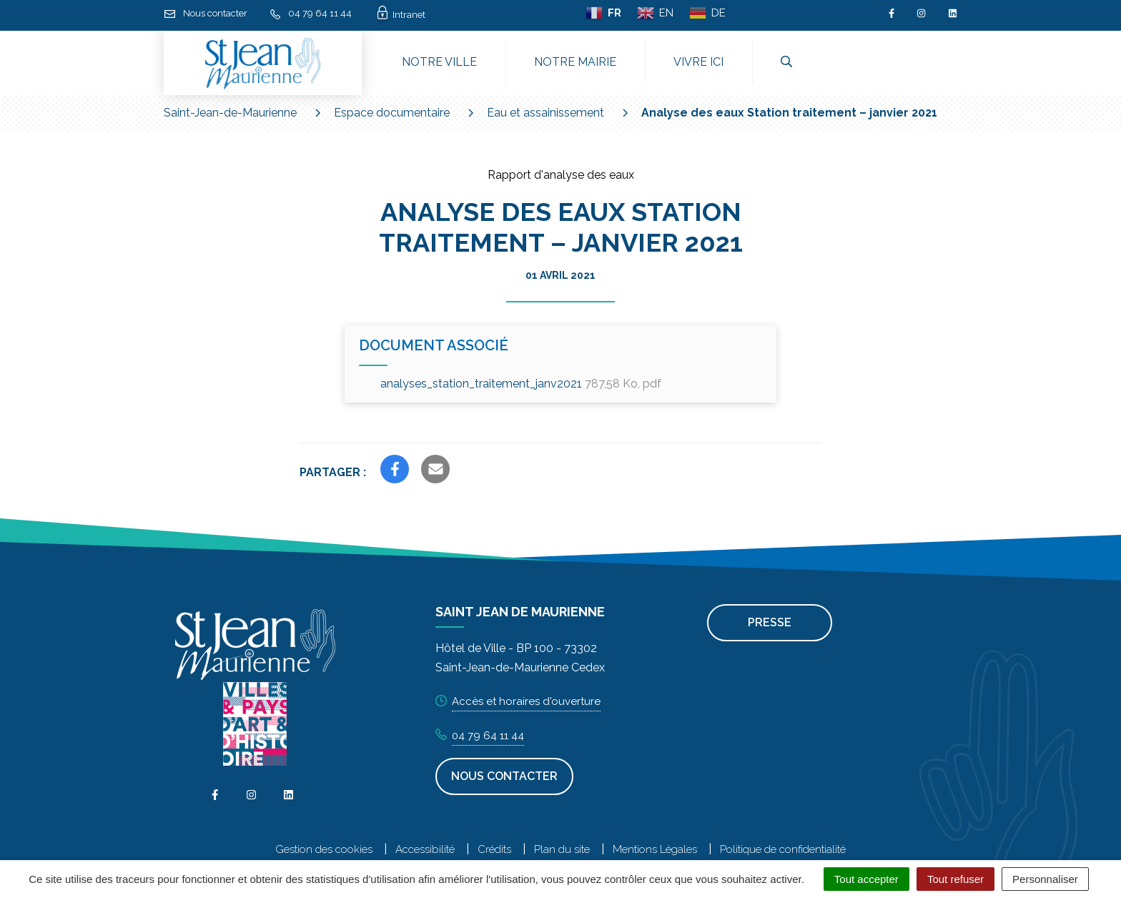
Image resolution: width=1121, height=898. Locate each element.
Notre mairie (575, 62)
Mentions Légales (655, 849)
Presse (769, 622)
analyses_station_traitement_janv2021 (520, 383)
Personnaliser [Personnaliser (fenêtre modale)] (1045, 879)
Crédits (494, 849)
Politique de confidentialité (783, 849)
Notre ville (439, 62)
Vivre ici (698, 62)
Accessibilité (425, 849)
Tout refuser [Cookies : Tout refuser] (955, 879)
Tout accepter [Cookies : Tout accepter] (866, 879)
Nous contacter (504, 776)
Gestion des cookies (323, 849)
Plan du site (562, 849)
